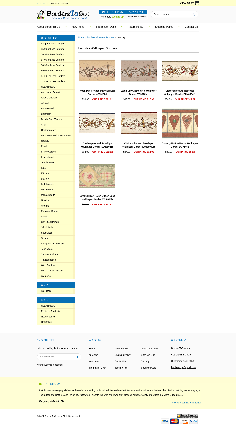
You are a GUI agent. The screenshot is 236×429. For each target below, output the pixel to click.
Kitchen (45, 173)
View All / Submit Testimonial (186, 402)
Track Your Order (149, 348)
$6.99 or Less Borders (52, 54)
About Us (93, 355)
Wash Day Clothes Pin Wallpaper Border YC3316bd (139, 92)
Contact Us (191, 26)
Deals (44, 300)
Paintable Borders (50, 211)
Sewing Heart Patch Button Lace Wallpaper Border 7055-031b (97, 198)
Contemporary (48, 130)
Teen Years (46, 249)
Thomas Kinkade (49, 254)
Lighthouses (47, 184)
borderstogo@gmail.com (183, 367)
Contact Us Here (59, 3)
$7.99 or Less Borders (52, 59)
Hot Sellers (46, 322)
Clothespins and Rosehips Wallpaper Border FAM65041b (97, 145)
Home (81, 37)
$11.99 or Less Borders (53, 81)
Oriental (45, 205)
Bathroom (46, 114)
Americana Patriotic (51, 92)
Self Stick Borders (50, 222)
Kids (43, 168)
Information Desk (106, 26)
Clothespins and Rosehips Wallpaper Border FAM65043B (138, 145)
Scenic (44, 216)
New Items (78, 26)
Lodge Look (47, 189)
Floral (44, 146)
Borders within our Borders (100, 37)
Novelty (45, 200)
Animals (45, 103)
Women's (46, 276)
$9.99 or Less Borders (52, 70)
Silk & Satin (47, 227)
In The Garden (48, 151)
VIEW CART (187, 3)
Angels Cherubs (49, 97)
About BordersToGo (48, 26)
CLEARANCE (48, 87)
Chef (43, 124)
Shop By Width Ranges (53, 43)
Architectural (47, 108)
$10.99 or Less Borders (53, 76)
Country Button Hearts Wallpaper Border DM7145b (180, 145)
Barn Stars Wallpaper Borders (56, 135)
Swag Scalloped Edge (52, 243)
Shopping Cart (148, 367)
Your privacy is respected (50, 364)
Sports (44, 238)
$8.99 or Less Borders (52, 65)
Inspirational (47, 157)
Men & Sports (48, 195)
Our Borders (49, 38)
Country (45, 141)
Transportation (48, 259)
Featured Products (50, 311)
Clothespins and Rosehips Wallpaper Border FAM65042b (180, 92)
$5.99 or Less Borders (52, 49)
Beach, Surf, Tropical (51, 119)
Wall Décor (46, 291)
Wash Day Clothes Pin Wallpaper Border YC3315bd (97, 92)
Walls (45, 285)
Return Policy (135, 26)
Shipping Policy (164, 26)
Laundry (45, 178)
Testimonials (121, 367)
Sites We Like (148, 355)
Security (145, 361)
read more (177, 395)
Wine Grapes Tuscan (52, 270)
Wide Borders (48, 265)
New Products (48, 316)
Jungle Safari (48, 162)
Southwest (46, 232)
